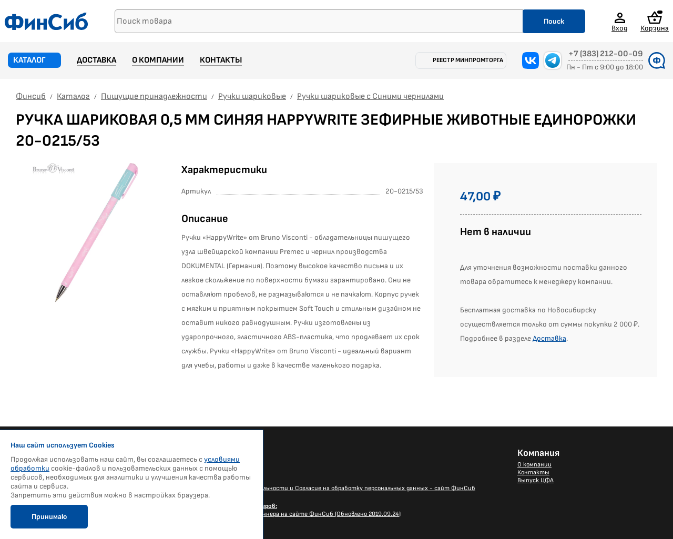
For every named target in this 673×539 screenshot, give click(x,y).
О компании (158, 60)
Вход (619, 28)
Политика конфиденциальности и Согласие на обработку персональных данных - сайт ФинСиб (335, 488)
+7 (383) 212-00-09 (605, 54)
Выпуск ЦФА (535, 480)
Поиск (554, 21)
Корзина (654, 21)
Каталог (29, 60)
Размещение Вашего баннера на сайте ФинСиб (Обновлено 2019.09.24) (298, 510)
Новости (207, 465)
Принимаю (49, 516)
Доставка (96, 60)
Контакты (221, 60)
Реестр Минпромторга (468, 60)
